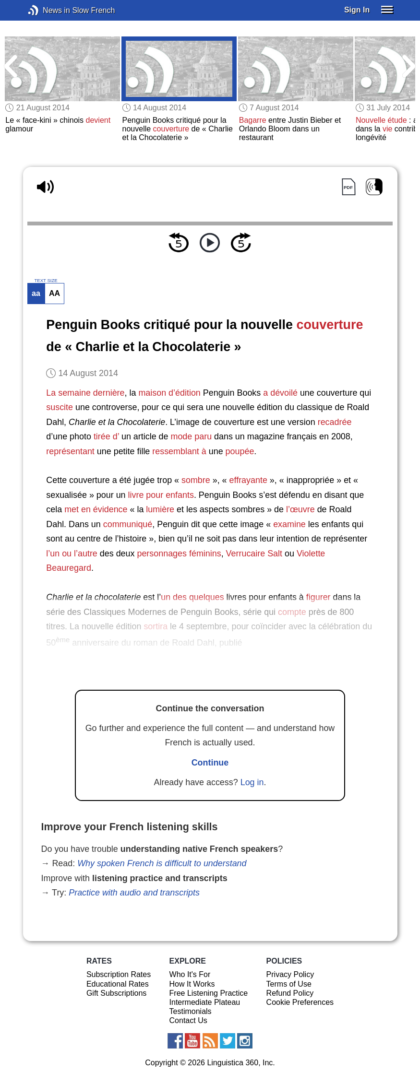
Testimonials (190, 1011)
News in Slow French (48, 10)
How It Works (192, 984)
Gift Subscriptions (116, 993)
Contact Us (188, 1020)
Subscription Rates (118, 974)
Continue (210, 762)
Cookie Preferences (300, 1002)
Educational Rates (117, 984)
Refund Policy (290, 993)
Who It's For (190, 974)
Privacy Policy (290, 974)
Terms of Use (289, 984)
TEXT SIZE (45, 280)
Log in (252, 782)
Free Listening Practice (208, 993)
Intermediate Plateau (204, 1002)
